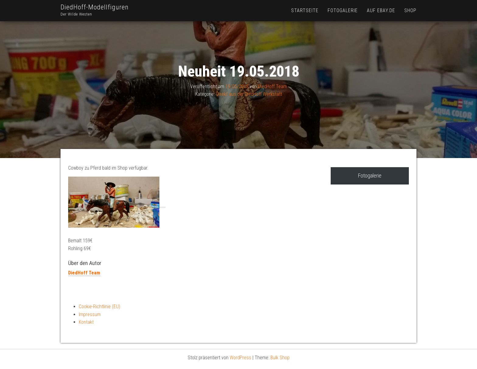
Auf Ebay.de (381, 10)
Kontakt (86, 322)
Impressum (90, 314)
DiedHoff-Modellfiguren (95, 7)
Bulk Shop (280, 357)
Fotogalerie (343, 10)
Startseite (305, 10)
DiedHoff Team (272, 86)
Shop (410, 10)
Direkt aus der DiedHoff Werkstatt (249, 94)
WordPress (240, 357)
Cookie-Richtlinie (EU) (99, 306)
